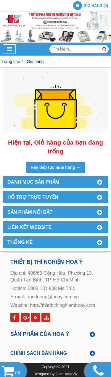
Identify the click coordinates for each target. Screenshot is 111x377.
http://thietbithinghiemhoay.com (62, 305)
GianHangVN (67, 374)
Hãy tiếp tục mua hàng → (56, 167)
